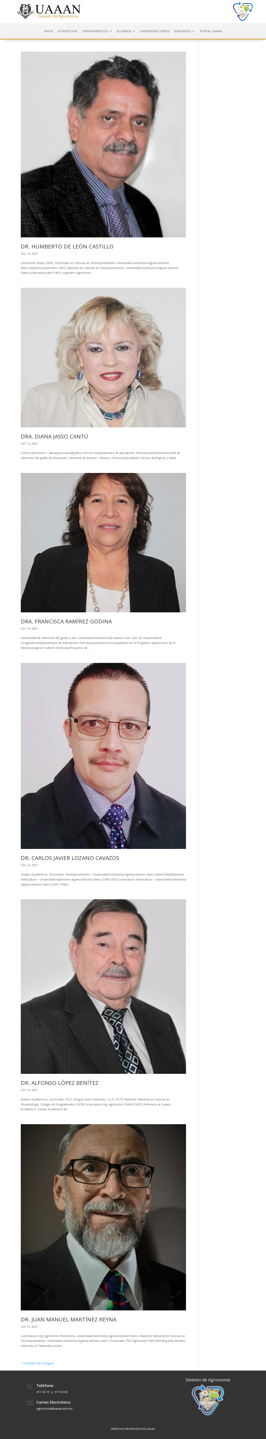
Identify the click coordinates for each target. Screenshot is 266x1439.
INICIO (48, 31)
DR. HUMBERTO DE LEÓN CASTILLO (67, 246)
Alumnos (124, 31)
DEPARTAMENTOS (95, 31)
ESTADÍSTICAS (68, 31)
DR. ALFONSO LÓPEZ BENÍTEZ (60, 1083)
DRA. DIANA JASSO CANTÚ (54, 436)
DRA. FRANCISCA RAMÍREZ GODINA (66, 621)
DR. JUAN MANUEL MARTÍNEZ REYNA (68, 1319)
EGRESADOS (182, 31)
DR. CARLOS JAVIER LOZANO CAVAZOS (70, 858)
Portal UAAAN (211, 31)
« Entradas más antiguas (37, 1363)
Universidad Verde (154, 31)
